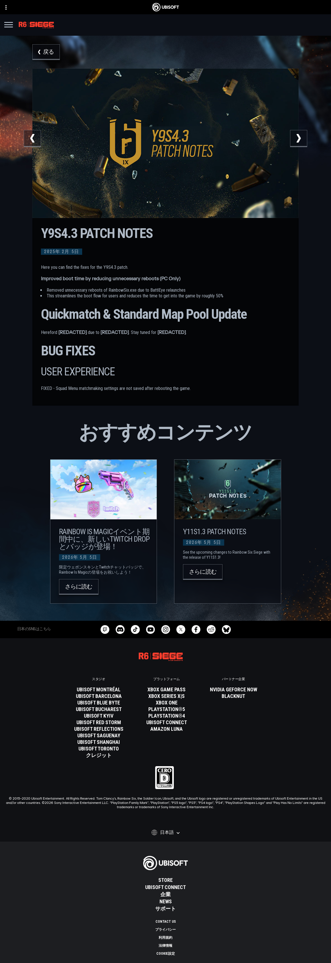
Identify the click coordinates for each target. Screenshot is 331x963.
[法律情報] (165, 945)
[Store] (165, 880)
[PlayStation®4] (166, 716)
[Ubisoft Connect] (165, 887)
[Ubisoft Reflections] (98, 729)
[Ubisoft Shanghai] (98, 742)
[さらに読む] (78, 587)
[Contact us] (165, 921)
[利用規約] (165, 937)
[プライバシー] (165, 929)
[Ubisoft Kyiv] (98, 716)
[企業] (165, 894)
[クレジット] (98, 755)
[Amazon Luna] (166, 729)
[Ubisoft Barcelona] (98, 696)
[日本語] (165, 832)
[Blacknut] (233, 696)
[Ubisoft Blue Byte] (98, 703)
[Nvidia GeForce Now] (233, 689)
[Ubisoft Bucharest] (98, 709)
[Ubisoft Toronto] (98, 749)
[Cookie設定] (165, 953)
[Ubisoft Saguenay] (98, 735)
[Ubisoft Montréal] (98, 689)
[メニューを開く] (8, 25)
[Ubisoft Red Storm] (98, 722)
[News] (165, 901)
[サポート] (165, 909)
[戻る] (46, 52)
